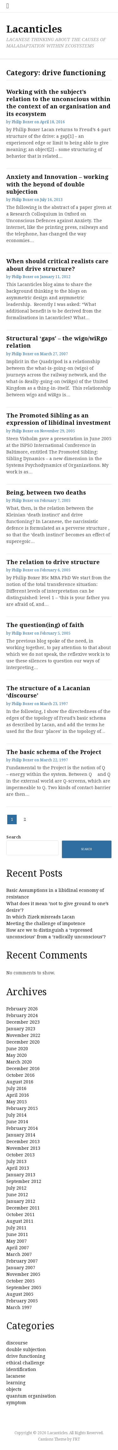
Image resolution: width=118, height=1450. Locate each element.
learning (15, 1382)
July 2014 (16, 1115)
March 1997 (19, 1307)
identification (21, 1369)
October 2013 (20, 1154)
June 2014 (17, 1121)
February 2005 (22, 1300)
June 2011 (17, 1234)
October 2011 (20, 1214)
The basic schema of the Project (53, 752)
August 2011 (19, 1221)
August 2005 (19, 1294)
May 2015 (16, 1101)
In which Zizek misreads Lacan (40, 916)
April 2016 (17, 1095)
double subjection (26, 1349)
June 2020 (17, 1048)
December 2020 (23, 1042)
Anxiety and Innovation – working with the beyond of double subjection (57, 184)
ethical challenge (25, 1362)
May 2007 (16, 1241)
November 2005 (23, 1274)
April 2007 (17, 1247)
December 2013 (23, 1141)
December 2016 (23, 1068)
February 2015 (22, 1108)
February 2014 (22, 1128)
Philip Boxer (22, 122)
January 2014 (20, 1134)
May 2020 (16, 1055)
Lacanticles (34, 29)
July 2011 (16, 1227)
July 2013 (16, 1161)
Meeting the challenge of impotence (45, 923)
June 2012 (17, 1194)
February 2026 (22, 1008)
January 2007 (20, 1267)
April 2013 (17, 1168)
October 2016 (20, 1075)
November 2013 (23, 1148)
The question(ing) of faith (45, 625)
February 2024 (22, 1015)
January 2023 (20, 1028)
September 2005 (23, 1287)
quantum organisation (31, 1395)
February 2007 (22, 1261)
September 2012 (23, 1181)
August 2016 (19, 1081)
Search (13, 837)
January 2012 (20, 1201)
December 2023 (23, 1022)
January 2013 (20, 1174)
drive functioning (25, 1356)
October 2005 (20, 1280)
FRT (76, 1439)
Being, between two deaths (46, 492)
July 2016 (16, 1088)
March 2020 (19, 1061)
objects (13, 1389)
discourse (17, 1342)
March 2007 (19, 1254)
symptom (16, 1402)
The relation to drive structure (53, 562)
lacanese (15, 1376)
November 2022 (23, 1035)
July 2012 (16, 1188)
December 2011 (23, 1207)
